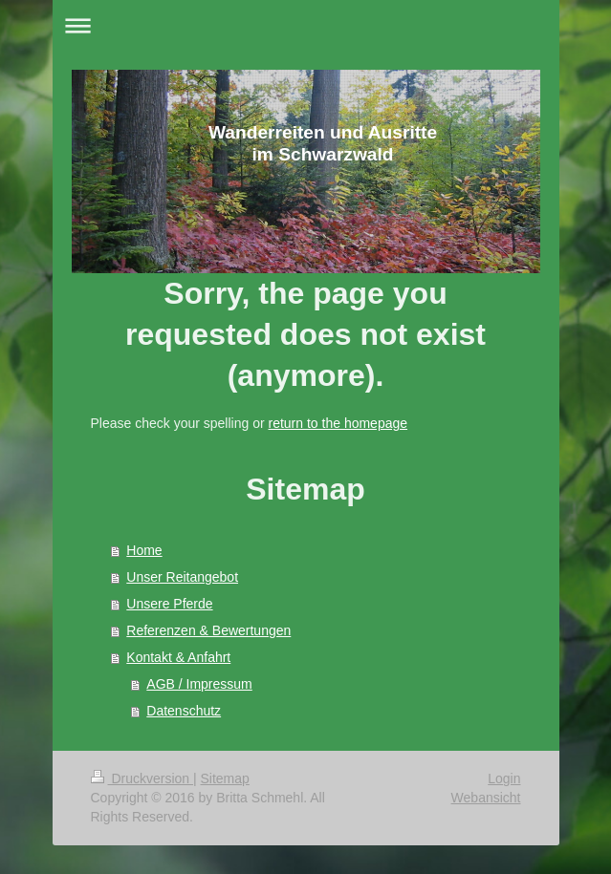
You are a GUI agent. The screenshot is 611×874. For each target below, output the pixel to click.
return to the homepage (338, 423)
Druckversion (142, 778)
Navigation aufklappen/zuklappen (306, 25)
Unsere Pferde (169, 603)
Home (144, 550)
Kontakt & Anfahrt (178, 657)
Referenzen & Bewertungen (208, 630)
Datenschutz (183, 710)
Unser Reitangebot (182, 577)
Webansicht (486, 797)
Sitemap (225, 778)
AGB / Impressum (198, 684)
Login (504, 778)
